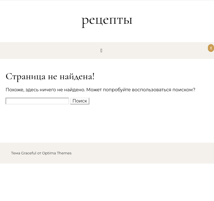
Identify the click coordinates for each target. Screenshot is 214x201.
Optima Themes (56, 153)
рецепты (107, 19)
